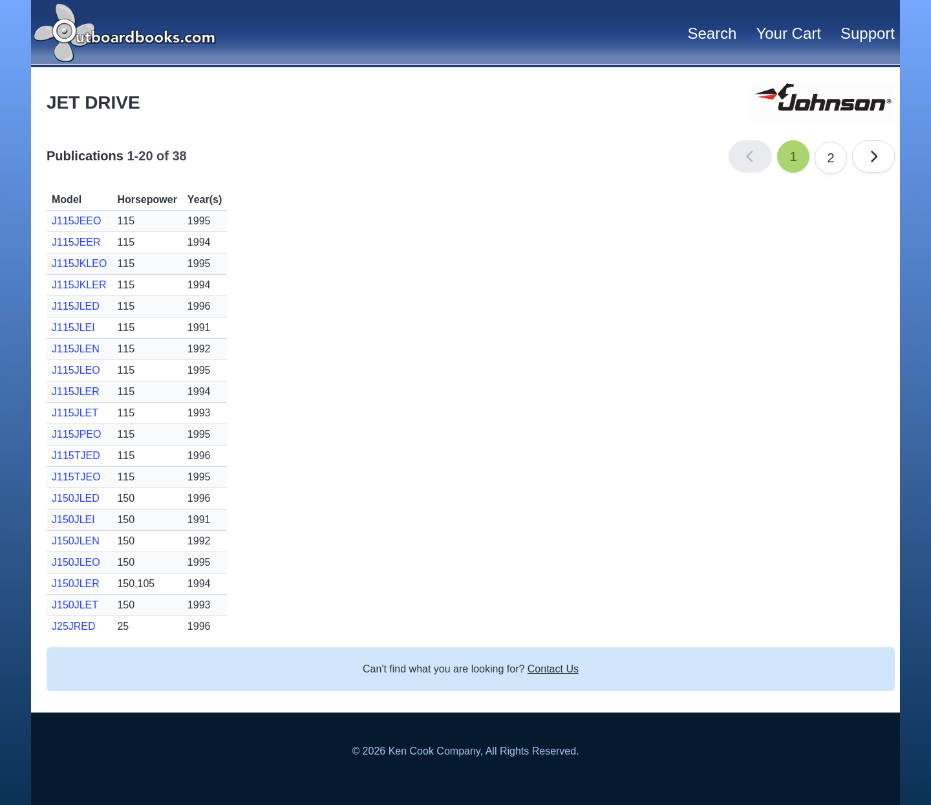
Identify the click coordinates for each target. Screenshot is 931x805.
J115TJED (76, 455)
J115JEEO (76, 220)
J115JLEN (76, 348)
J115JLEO (76, 370)
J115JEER (76, 242)
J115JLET (75, 412)
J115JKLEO (79, 263)
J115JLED (76, 306)
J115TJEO (76, 476)
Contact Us (553, 668)
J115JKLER (79, 284)
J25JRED (74, 626)
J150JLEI (73, 519)
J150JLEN (76, 540)
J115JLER (76, 391)
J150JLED (76, 498)
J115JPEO (76, 434)
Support (867, 33)
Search (711, 33)
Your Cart (788, 33)
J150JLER (76, 583)
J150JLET (75, 604)
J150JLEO (76, 562)
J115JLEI (73, 327)
